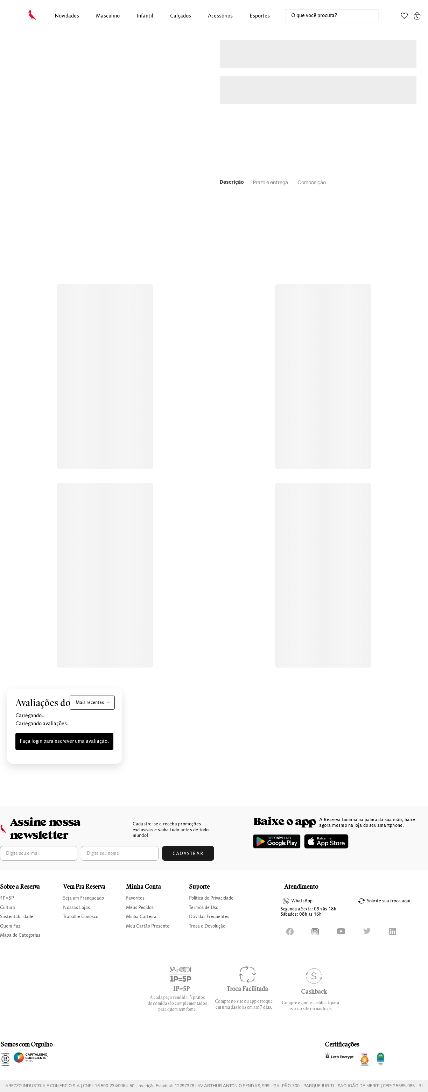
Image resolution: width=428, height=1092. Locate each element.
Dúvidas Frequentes (209, 916)
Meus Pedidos (140, 907)
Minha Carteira (141, 916)
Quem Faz (10, 926)
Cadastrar (188, 853)
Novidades (67, 16)
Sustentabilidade (16, 916)
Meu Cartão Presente (147, 926)
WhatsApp (302, 901)
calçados (180, 16)
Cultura (7, 907)
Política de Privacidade (211, 898)
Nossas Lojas (76, 907)
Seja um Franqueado (83, 898)
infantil (144, 16)
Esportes (260, 16)
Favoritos (135, 898)
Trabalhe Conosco (80, 916)
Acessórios (220, 16)
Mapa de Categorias (20, 935)
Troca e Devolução (207, 926)
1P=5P (7, 898)
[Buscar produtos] (366, 16)
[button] (66, 16)
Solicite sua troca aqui (388, 901)
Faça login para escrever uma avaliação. (64, 741)
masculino (108, 16)
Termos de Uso (203, 907)
